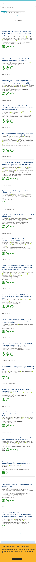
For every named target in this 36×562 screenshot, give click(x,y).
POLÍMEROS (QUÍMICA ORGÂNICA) (13, 277)
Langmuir (7, 445)
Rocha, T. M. (15, 219)
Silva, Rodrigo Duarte (20, 272)
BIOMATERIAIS (17, 90)
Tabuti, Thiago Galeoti (17, 417)
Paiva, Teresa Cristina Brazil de (21, 39)
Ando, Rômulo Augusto (8, 39)
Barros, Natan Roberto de (28, 140)
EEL (28, 42)
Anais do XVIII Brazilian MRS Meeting (12, 372)
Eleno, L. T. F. (6, 171)
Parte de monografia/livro (8, 209)
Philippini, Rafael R (14, 218)
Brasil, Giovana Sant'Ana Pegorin (10, 141)
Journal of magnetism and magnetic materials (14, 349)
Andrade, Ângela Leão (6, 491)
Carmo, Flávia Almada (19, 490)
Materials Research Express (11, 495)
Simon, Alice (13, 491)
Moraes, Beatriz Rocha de (13, 38)
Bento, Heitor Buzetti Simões (8, 348)
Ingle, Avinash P (5, 218)
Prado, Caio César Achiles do (20, 36)
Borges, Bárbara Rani (11, 40)
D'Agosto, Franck (29, 272)
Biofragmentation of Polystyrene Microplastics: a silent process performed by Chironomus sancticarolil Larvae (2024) (16, 33)
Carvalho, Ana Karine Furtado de (24, 346)
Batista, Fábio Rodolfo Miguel (15, 299)
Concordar (17, 559)
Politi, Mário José (17, 418)
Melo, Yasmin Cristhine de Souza (26, 324)
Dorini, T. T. (19, 170)
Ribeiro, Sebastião (25, 62)
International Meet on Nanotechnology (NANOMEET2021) (17, 196)
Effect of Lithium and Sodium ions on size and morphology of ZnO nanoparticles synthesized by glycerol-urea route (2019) (17, 413)
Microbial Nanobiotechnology (11, 220)
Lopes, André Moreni (11, 86)
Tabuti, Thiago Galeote (6, 194)
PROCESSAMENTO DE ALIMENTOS (13, 222)
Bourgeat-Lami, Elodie (16, 275)
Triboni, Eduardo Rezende (20, 195)
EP (14, 445)
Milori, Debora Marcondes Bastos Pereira (25, 143)
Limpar (33, 12)
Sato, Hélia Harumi (19, 348)
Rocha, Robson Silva (6, 112)
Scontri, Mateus (21, 141)
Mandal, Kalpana (25, 137)
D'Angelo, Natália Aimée (17, 85)
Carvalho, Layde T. (5, 242)
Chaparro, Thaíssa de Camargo (8, 272)
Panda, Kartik (23, 167)
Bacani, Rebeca (25, 299)
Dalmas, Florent (15, 273)
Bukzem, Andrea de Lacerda (7, 519)
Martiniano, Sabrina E (23, 218)
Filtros (3, 12)
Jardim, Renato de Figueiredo (27, 170)
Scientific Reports (8, 302)
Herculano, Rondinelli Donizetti (27, 139)
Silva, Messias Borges (24, 489)
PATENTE (16, 469)
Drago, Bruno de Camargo (8, 140)
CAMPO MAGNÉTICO (6, 175)
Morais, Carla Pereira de (18, 136)
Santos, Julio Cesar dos (7, 244)
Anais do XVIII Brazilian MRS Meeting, (13, 395)
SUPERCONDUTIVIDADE (26, 174)
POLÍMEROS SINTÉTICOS (11, 43)
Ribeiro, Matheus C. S (12, 143)
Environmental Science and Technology (13, 42)
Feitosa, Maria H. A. (6, 111)
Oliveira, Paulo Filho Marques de (27, 38)
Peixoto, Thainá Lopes (19, 494)
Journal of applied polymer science (12, 247)
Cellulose (7, 326)
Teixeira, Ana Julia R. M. (27, 242)
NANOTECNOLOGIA (25, 222)
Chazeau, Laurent (23, 273)
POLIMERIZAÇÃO (9, 446)
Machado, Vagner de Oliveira (8, 488)
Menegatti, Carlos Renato (14, 139)
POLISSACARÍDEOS (10, 248)
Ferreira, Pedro (16, 167)
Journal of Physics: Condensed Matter (13, 172)
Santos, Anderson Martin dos (16, 111)
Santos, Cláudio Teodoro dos (20, 488)
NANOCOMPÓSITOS (25, 277)
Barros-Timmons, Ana (11, 442)
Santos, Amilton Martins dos (19, 244)
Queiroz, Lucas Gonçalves (7, 36)
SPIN (12, 175)
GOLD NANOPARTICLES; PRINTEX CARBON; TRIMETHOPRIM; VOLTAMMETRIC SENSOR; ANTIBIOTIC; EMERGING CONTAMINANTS (17, 116)
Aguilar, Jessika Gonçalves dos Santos (10, 346)
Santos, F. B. (25, 168)
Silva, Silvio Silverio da (22, 219)
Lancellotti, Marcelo (21, 86)
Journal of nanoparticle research (12, 63)
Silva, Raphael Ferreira (28, 493)
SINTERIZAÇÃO (9, 303)
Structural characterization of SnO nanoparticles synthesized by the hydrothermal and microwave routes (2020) (16, 296)
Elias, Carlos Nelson (29, 490)
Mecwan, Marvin (18, 137)
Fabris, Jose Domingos (6, 493)
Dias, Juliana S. (5, 299)
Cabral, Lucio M (11, 490)
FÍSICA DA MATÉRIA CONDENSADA (13, 174)
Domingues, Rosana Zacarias (18, 493)
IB (29, 42)
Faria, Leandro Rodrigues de (10, 168)
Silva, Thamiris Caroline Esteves (8, 494)
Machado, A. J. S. (12, 171)
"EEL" (10, 12)
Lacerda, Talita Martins (25, 243)
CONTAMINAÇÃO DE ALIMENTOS (17, 223)
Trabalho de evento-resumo (8, 360)
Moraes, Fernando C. (16, 112)
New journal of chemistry (10, 421)
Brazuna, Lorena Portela (18, 194)
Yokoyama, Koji (12, 170)
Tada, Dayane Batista (8, 195)
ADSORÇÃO (24, 446)
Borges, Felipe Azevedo (6, 136)
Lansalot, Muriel (6, 273)
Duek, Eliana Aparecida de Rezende (13, 489)
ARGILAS (28, 446)
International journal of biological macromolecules (15, 145)
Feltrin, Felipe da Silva (6, 85)
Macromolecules (8, 276)
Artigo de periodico (6, 26)
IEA (20, 302)
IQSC (28, 522)
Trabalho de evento (6, 185)
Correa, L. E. (20, 168)
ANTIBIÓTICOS (9, 115)
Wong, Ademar (27, 111)
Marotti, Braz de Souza (14, 465)
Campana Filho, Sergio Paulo (16, 520)
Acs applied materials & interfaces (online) (14, 89)
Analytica (7, 113)
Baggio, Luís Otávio (18, 140)
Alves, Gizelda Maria (16, 243)
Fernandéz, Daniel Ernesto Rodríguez (24, 491)
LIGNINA (28, 469)
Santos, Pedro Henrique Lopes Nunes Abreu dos (12, 62)
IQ (26, 42)
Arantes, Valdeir (5, 465)
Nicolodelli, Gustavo (9, 137)
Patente (4, 456)
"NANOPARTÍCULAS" (19, 12)
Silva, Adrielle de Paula (28, 417)
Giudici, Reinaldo (21, 442)
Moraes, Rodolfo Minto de (16, 242)
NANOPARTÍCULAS (21, 43)
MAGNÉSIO (8, 64)
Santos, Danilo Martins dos (20, 519)
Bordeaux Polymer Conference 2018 (12, 522)
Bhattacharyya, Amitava (7, 167)
